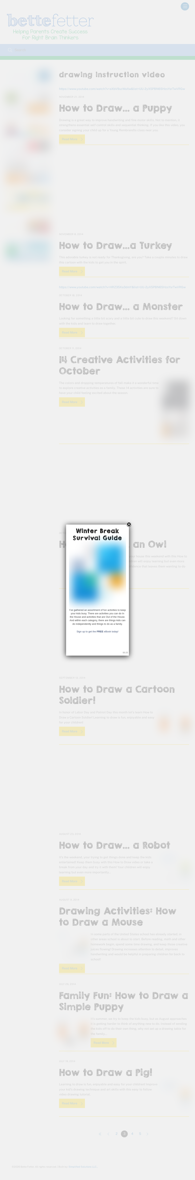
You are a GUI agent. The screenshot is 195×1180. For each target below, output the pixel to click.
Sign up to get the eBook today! (97, 631)
